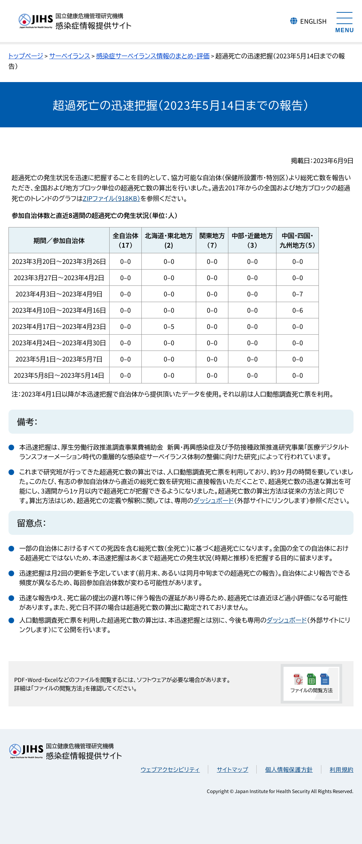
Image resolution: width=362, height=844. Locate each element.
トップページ (25, 55)
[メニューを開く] (344, 21)
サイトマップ (232, 769)
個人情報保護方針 (289, 769)
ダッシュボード (213, 500)
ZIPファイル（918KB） (111, 198)
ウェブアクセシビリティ (170, 769)
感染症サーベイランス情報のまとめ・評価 (152, 55)
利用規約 (342, 769)
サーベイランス (69, 55)
